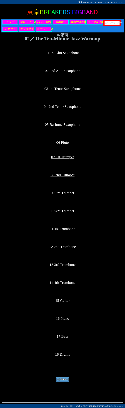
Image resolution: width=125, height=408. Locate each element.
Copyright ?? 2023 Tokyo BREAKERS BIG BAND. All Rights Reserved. (92, 406)
